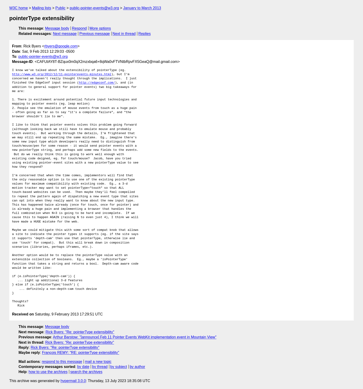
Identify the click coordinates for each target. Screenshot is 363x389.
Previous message (94, 34)
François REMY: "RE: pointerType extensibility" (80, 353)
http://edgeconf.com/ (97, 83)
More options (100, 28)
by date (83, 367)
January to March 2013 (142, 8)
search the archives (86, 372)
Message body (57, 28)
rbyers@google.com (60, 46)
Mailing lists (41, 8)
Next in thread (124, 34)
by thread (100, 367)
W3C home (18, 8)
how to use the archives (48, 372)
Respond (79, 28)
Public (60, 8)
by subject (118, 367)
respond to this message (62, 362)
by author (137, 367)
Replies (144, 34)
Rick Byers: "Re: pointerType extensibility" (80, 332)
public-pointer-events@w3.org (94, 8)
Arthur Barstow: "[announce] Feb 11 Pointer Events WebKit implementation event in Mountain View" (134, 337)
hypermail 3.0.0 (73, 381)
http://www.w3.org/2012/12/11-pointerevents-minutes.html (61, 74)
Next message (65, 34)
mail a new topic (98, 362)
